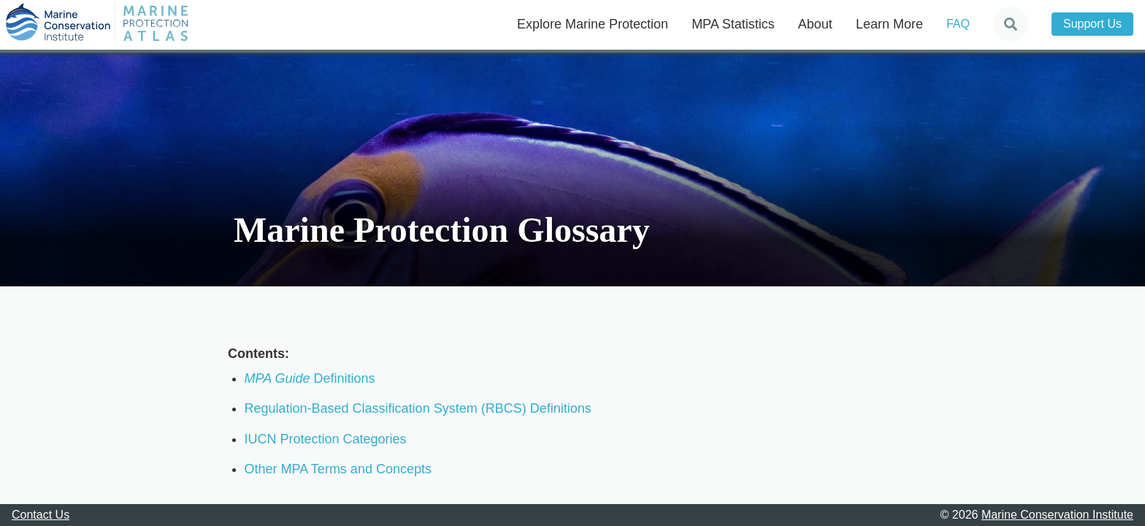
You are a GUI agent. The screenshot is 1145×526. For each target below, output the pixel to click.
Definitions (310, 378)
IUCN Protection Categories (326, 439)
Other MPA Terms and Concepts (338, 469)
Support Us (1092, 24)
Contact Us (40, 514)
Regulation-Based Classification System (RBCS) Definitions (418, 408)
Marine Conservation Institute (1057, 514)
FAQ (958, 24)
